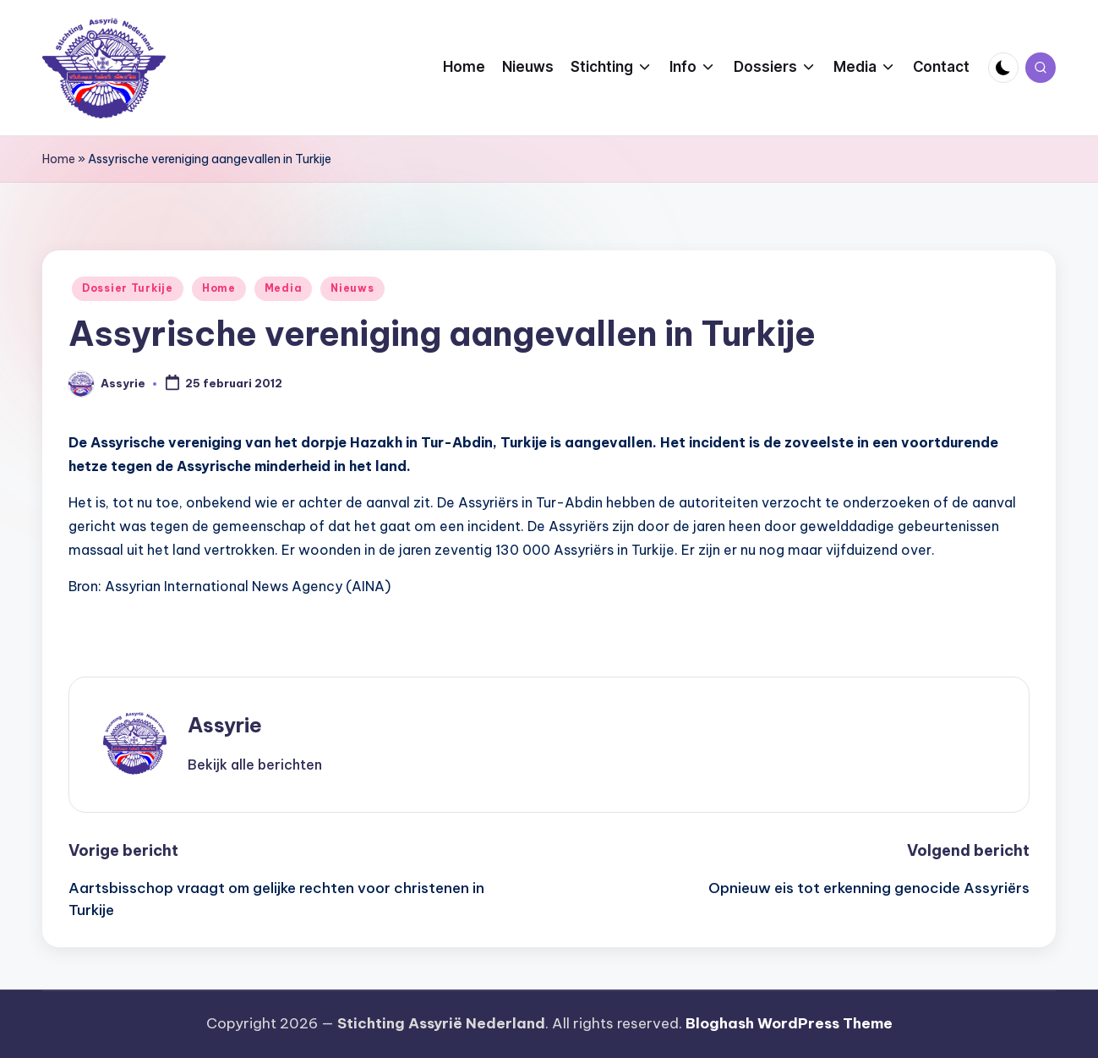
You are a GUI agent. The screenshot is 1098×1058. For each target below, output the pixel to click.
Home (58, 159)
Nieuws (352, 288)
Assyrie (225, 724)
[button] (255, 764)
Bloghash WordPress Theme (789, 1023)
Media (284, 288)
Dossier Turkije (127, 288)
